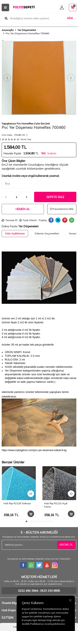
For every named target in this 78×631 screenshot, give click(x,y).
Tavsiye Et (9, 220)
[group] (39, 78)
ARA (70, 18)
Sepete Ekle (55, 197)
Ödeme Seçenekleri (47, 233)
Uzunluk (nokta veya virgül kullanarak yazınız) (30, 175)
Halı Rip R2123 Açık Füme (55, 505)
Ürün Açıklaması (15, 233)
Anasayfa (8, 30)
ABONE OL (66, 544)
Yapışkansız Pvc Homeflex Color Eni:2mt (26, 123)
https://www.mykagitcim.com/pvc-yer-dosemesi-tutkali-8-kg (34, 450)
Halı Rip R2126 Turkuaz (17, 503)
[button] (7, 77)
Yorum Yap (25, 139)
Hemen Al (23, 209)
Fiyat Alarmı (28, 220)
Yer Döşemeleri (26, 30)
